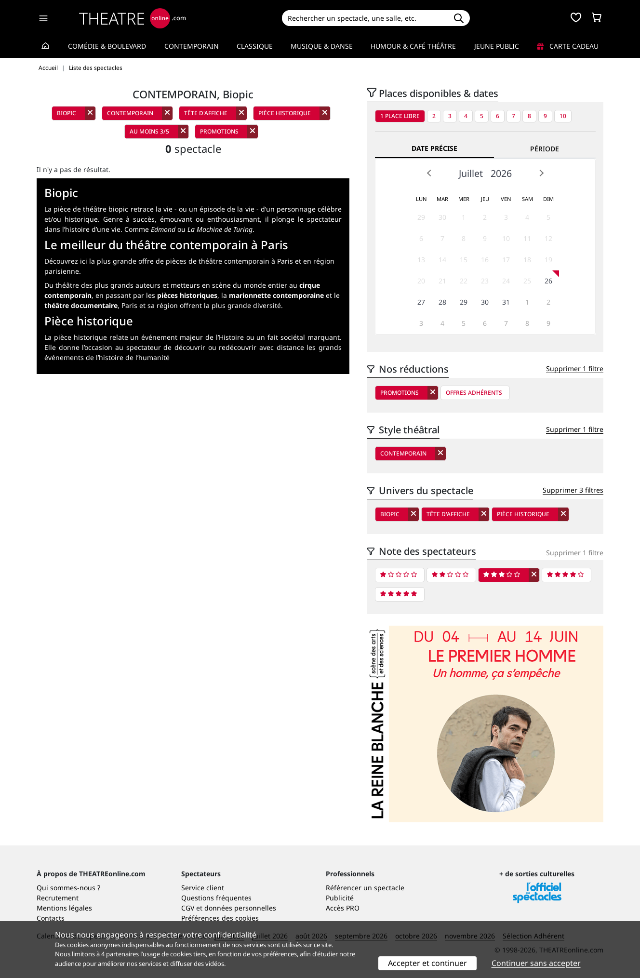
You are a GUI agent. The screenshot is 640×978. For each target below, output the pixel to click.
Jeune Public (496, 46)
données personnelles (240, 907)
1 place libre (400, 116)
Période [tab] (544, 148)
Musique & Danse (322, 46)
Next (541, 173)
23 (485, 280)
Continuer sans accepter (536, 963)
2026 (501, 173)
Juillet (471, 173)
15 (463, 259)
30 (442, 217)
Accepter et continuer (427, 963)
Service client (202, 887)
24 (506, 280)
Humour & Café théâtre (413, 46)
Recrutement (58, 897)
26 (548, 280)
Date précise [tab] (434, 148)
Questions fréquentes (216, 897)
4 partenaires (120, 954)
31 (506, 302)
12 (548, 238)
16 (485, 259)
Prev (429, 173)
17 (506, 259)
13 (421, 259)
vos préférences (274, 954)
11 (527, 238)
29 (421, 217)
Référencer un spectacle (365, 887)
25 (527, 280)
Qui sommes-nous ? (68, 887)
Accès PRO (343, 907)
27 (421, 302)
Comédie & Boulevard (107, 46)
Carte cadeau (568, 46)
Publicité (340, 897)
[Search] (364, 18)
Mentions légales (64, 907)
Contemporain (191, 46)
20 (421, 280)
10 (563, 116)
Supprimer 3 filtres (573, 490)
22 (463, 280)
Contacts (51, 918)
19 (548, 259)
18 (527, 259)
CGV (187, 907)
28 (442, 302)
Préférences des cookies (220, 918)
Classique (255, 46)
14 (442, 259)
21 (442, 280)
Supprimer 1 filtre (574, 368)
